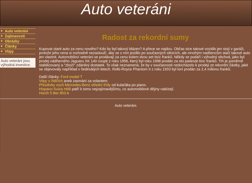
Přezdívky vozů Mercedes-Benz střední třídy (75, 85)
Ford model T (71, 77)
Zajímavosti (15, 36)
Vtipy (9, 51)
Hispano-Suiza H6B (55, 89)
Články (11, 46)
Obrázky (12, 41)
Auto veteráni (126, 9)
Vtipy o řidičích (51, 81)
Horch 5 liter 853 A (54, 93)
